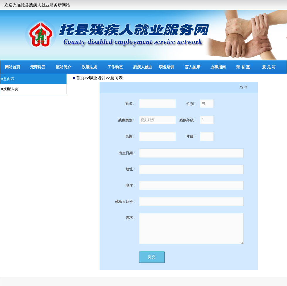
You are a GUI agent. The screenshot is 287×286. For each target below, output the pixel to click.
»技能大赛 (9, 89)
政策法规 (89, 67)
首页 (80, 77)
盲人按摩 (192, 67)
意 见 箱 (269, 67)
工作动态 (115, 67)
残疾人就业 (142, 67)
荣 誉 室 (243, 67)
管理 (243, 87)
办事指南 (218, 67)
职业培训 (166, 67)
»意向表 (8, 79)
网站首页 (12, 67)
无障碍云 (37, 67)
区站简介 (63, 67)
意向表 (116, 77)
